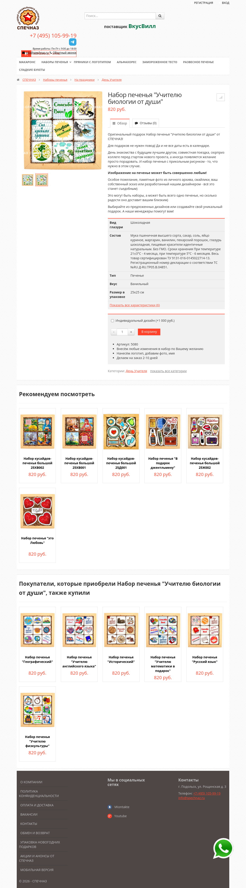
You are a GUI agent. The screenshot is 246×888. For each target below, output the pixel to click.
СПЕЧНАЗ (29, 80)
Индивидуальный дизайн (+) (143, 320)
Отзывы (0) (145, 123)
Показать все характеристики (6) (135, 305)
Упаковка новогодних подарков (39, 844)
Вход (225, 3)
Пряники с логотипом (94, 62)
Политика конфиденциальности (39, 793)
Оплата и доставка (37, 805)
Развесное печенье (204, 62)
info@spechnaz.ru (37, 53)
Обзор (120, 123)
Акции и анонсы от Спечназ (36, 858)
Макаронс (27, 62)
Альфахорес (130, 62)
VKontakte (121, 807)
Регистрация (203, 3)
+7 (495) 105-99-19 (53, 35)
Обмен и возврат (35, 833)
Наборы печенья (55, 62)
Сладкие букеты (32, 70)
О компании (31, 782)
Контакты (28, 823)
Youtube (120, 816)
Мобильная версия (37, 870)
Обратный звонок (65, 53)
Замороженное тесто (164, 62)
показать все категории (168, 371)
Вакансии (29, 814)
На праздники (85, 80)
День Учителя (112, 80)
